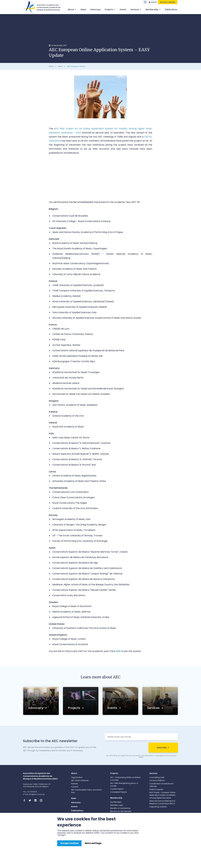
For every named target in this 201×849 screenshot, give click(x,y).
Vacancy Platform (157, 780)
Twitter (31, 800)
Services (135, 9)
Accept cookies (69, 843)
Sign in (154, 2)
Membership (152, 9)
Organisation (76, 777)
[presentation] (126, 748)
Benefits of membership (120, 808)
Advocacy (95, 9)
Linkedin (36, 800)
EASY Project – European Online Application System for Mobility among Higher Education (162, 795)
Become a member (167, 2)
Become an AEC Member (120, 811)
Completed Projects (118, 792)
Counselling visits (156, 777)
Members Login (116, 805)
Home (51, 66)
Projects (109, 9)
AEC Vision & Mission (80, 780)
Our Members (115, 802)
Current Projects (117, 789)
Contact (74, 787)
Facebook (25, 800)
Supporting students (158, 806)
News (83, 9)
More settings (93, 843)
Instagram (42, 800)
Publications (171, 9)
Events (123, 9)
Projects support (156, 789)
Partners (74, 783)
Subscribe (162, 747)
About (71, 9)
